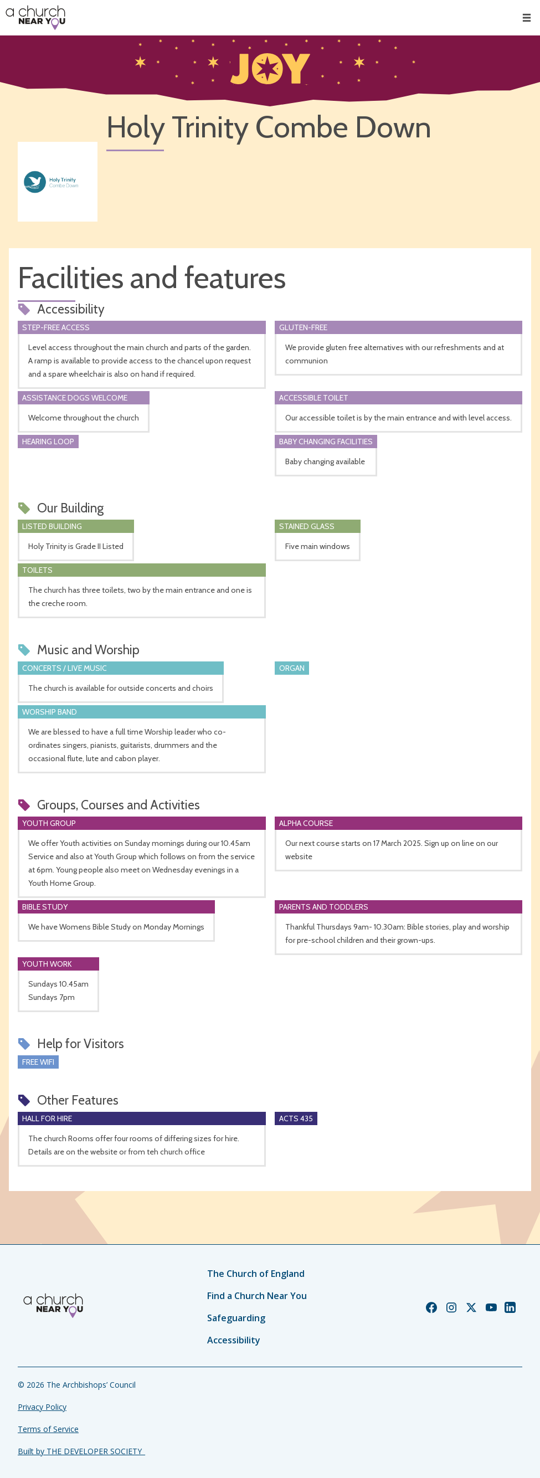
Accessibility (233, 1340)
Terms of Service (48, 1429)
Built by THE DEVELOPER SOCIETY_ (81, 1451)
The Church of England (256, 1273)
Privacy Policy (42, 1407)
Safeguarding (236, 1318)
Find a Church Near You (257, 1296)
